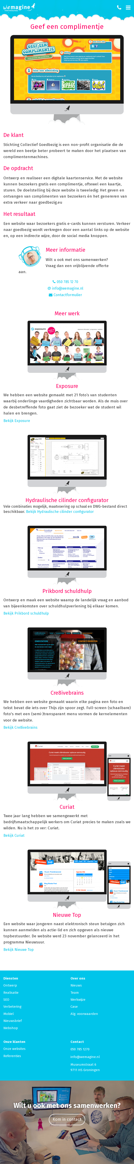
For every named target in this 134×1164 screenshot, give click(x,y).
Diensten (10, 978)
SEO (6, 1000)
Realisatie (11, 993)
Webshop (10, 1028)
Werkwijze (78, 1000)
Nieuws (76, 985)
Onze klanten (14, 1042)
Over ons (78, 978)
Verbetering (12, 1007)
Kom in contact (67, 1119)
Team (75, 993)
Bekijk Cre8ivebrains (20, 727)
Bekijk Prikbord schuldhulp (26, 613)
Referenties (12, 1056)
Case (74, 1007)
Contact (77, 1042)
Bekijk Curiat (13, 835)
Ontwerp (10, 985)
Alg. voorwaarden (84, 1014)
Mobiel (8, 1014)
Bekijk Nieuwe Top (18, 949)
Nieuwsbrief (12, 1021)
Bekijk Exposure (16, 421)
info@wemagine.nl (85, 1057)
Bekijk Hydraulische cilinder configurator (60, 511)
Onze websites (14, 1049)
